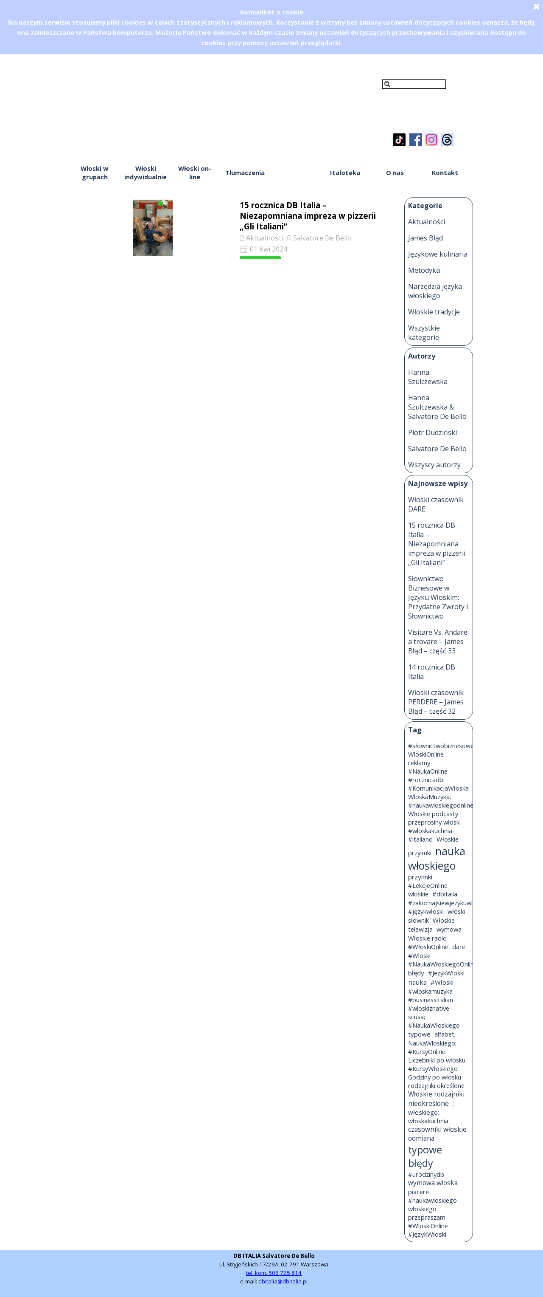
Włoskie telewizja (431, 924)
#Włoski (442, 982)
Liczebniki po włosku (436, 1060)
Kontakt (445, 172)
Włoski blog (295, 172)
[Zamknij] (536, 6)
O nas (395, 172)
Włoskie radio (427, 938)
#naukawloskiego (432, 1200)
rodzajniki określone (436, 1085)
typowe (419, 1034)
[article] (232, 227)
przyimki (420, 877)
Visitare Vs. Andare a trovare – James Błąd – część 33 (437, 641)
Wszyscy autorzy (434, 464)
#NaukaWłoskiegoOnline (442, 964)
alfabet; (445, 1034)
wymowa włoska (433, 1182)
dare (458, 946)
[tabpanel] (274, 1269)
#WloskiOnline (428, 1225)
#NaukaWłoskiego (434, 1025)
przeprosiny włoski (434, 822)
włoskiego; (423, 1112)
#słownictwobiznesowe (441, 745)
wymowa (449, 929)
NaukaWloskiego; (432, 1043)
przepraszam (426, 1217)
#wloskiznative (428, 1008)
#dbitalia (444, 894)
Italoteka (345, 172)
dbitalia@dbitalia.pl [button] (283, 1281)
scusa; (416, 1016)
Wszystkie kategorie (424, 332)
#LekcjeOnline (428, 885)
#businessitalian (430, 999)
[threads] (447, 139)
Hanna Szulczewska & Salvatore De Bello (437, 407)
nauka (417, 982)
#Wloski (419, 955)
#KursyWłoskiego (433, 1068)
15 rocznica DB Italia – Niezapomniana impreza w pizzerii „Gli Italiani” (308, 216)
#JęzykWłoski (427, 1234)
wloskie (418, 894)
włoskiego (422, 1208)
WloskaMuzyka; (429, 796)
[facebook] (415, 139)
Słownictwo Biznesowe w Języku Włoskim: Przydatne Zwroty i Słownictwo (438, 597)
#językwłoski (426, 911)
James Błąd (425, 238)
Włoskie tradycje (434, 311)
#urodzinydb (426, 1174)
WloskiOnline (426, 754)
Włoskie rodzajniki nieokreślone (436, 1099)
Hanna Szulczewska (428, 376)
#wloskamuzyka (430, 991)
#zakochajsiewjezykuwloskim (448, 903)
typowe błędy (425, 1156)
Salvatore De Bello (322, 238)
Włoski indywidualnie (145, 172)
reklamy (419, 762)
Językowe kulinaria (437, 254)
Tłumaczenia (245, 172)
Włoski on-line (194, 172)
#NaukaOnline (428, 771)
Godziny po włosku (434, 1077)
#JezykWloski (446, 973)
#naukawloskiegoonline (440, 805)
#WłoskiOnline (428, 946)
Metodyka (424, 270)
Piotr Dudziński (432, 432)
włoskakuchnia (428, 1120)
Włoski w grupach (95, 172)
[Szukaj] (414, 84)
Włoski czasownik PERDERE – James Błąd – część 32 (436, 702)
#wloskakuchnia (430, 830)
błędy (416, 973)
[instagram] (431, 139)
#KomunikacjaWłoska (438, 788)
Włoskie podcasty (433, 813)
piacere (418, 1191)
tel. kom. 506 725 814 (274, 1273)
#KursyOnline (426, 1051)
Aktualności (264, 238)
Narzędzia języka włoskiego (435, 291)
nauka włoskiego (436, 858)
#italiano (420, 839)
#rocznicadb (425, 779)
